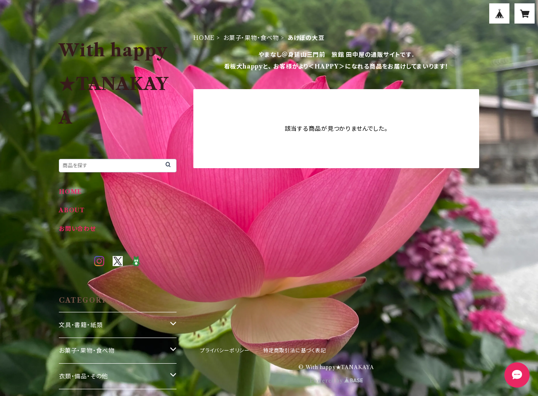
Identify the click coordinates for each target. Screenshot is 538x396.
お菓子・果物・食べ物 (251, 38)
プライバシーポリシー (225, 350)
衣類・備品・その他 (83, 376)
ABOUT (72, 210)
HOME (204, 38)
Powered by (336, 381)
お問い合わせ (77, 228)
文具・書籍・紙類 (81, 325)
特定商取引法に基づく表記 (294, 350)
